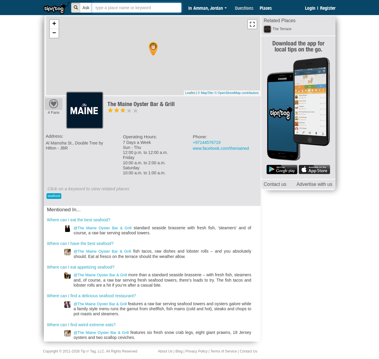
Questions (244, 8)
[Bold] (76, 8)
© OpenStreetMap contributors (236, 93)
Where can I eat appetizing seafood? (81, 267)
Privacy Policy (196, 351)
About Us (165, 351)
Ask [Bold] (86, 7)
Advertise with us (315, 184)
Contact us (275, 184)
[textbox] (137, 8)
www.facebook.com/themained (221, 148)
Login (310, 8)
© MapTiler (206, 93)
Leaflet (190, 93)
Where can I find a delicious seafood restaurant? (91, 295)
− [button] (54, 33)
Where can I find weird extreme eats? (81, 324)
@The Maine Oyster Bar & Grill (103, 228)
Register (327, 8)
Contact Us (248, 351)
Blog (178, 351)
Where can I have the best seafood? (80, 243)
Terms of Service (223, 351)
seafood (54, 196)
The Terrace (282, 29)
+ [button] (54, 24)
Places (266, 8)
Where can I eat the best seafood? (78, 219)
